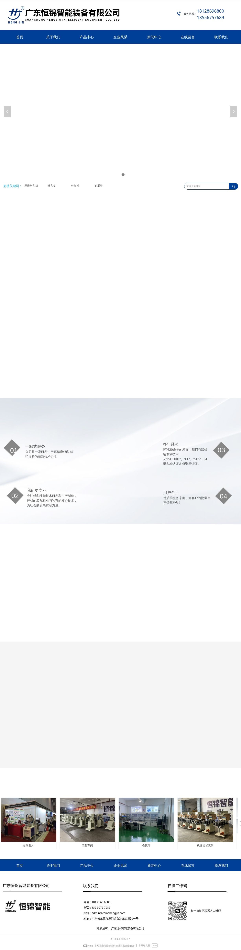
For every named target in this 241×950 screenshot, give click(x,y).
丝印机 (75, 185)
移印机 (52, 185)
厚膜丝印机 (31, 185)
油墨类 (98, 185)
